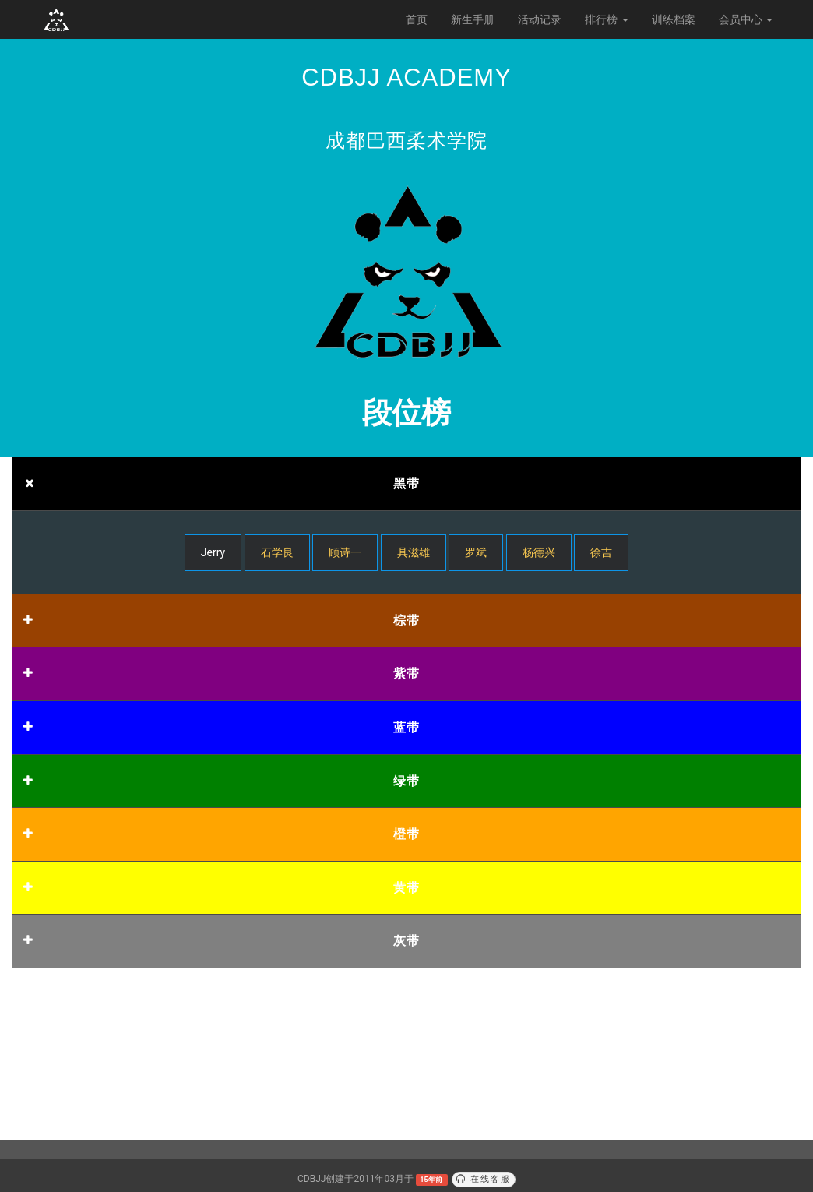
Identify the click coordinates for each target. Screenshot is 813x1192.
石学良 (277, 552)
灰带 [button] (406, 940)
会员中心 (746, 19)
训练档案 (673, 19)
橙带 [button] (406, 834)
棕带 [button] (406, 620)
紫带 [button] (406, 673)
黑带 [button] (406, 483)
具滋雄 (413, 552)
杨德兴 (539, 552)
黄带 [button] (406, 887)
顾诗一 (345, 552)
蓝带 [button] (406, 727)
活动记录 (539, 19)
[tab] (406, 484)
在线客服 (483, 1179)
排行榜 (606, 19)
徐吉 (601, 552)
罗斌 (476, 552)
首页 (417, 19)
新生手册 (472, 19)
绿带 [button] (406, 781)
